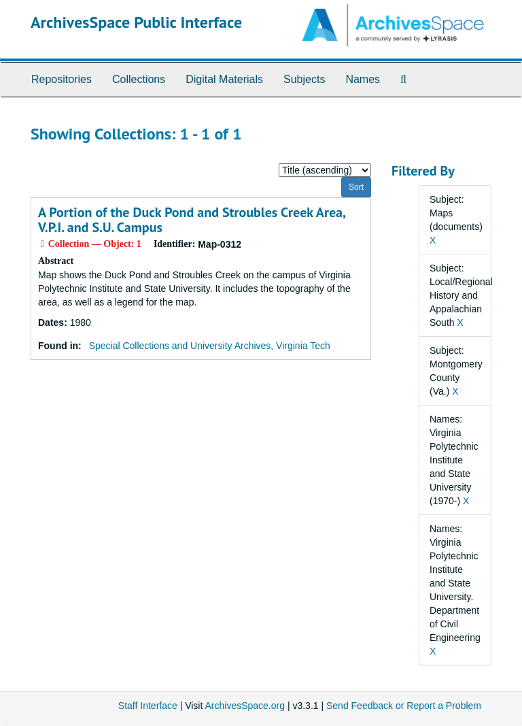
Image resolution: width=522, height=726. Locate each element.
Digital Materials (224, 79)
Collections (138, 79)
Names (362, 79)
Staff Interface (147, 705)
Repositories (61, 79)
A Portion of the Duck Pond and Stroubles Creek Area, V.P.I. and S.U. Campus (191, 219)
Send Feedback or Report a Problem (403, 705)
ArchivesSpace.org (245, 705)
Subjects (304, 79)
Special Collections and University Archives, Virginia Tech (209, 345)
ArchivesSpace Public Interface (136, 22)
